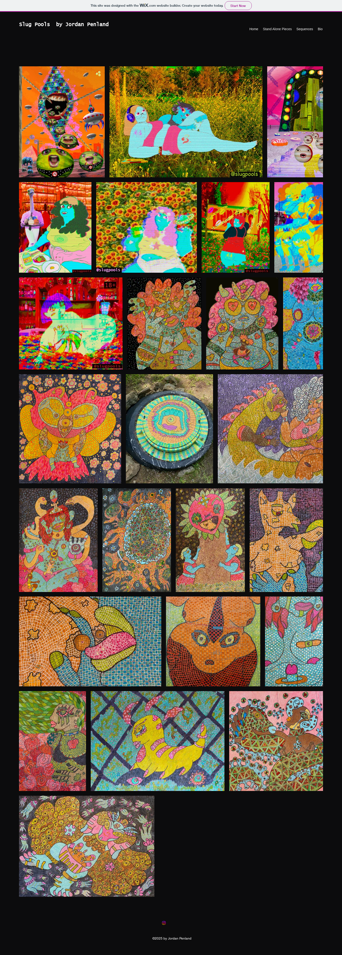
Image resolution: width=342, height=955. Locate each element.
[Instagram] (164, 923)
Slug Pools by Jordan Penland (64, 24)
